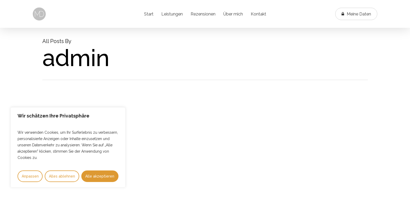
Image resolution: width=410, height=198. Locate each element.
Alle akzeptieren (99, 176)
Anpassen (30, 176)
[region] (68, 147)
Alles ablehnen (62, 176)
